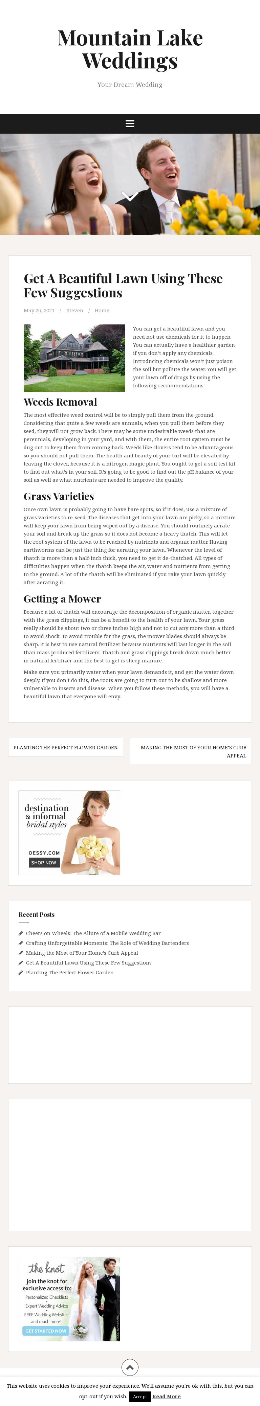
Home (102, 310)
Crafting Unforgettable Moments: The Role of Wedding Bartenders (107, 942)
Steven (75, 310)
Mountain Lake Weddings (130, 48)
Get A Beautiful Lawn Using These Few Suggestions (89, 962)
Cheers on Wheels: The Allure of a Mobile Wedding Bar (93, 933)
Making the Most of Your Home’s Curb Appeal (82, 952)
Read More (166, 1396)
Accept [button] (140, 1396)
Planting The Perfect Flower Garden (66, 747)
